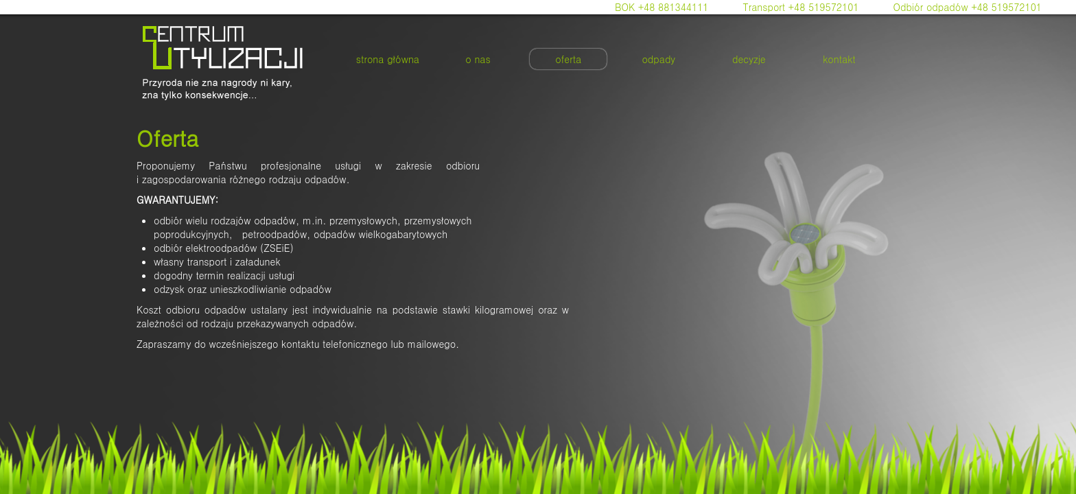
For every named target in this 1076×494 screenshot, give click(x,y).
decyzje (749, 59)
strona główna (387, 59)
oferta (568, 59)
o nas (477, 59)
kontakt (839, 59)
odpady (658, 59)
